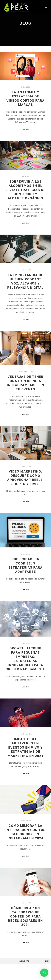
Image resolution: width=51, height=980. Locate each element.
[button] (44, 973)
